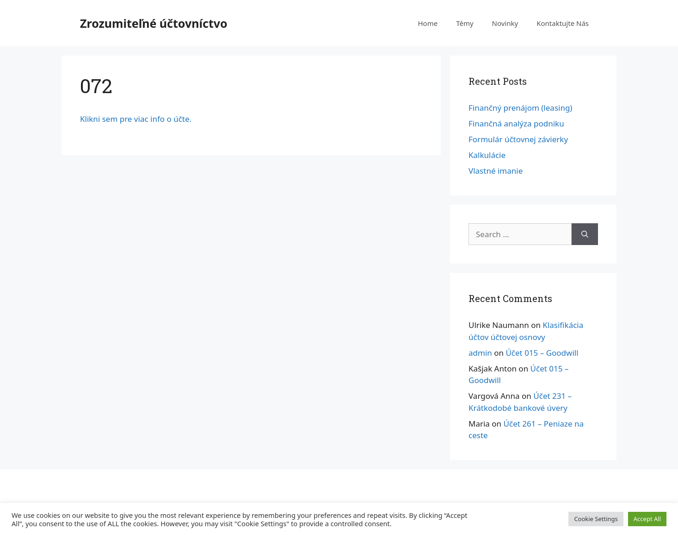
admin (480, 352)
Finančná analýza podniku (516, 123)
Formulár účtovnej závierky (518, 139)
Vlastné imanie (495, 170)
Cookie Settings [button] (595, 519)
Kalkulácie (486, 155)
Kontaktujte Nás (562, 23)
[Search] (585, 234)
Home (428, 23)
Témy (464, 23)
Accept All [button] (647, 519)
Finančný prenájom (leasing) (520, 107)
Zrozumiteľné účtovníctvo (154, 23)
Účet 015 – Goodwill (541, 352)
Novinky (505, 23)
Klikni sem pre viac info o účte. (135, 118)
